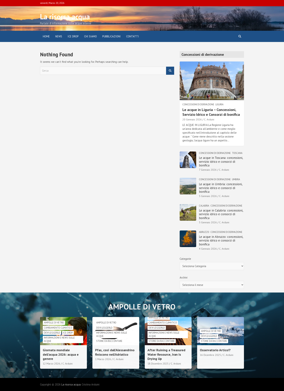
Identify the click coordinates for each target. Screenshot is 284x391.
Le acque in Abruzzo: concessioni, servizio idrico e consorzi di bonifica (221, 240)
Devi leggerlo (52, 332)
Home (46, 36)
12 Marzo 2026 (51, 363)
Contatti (132, 36)
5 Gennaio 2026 (208, 196)
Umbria (236, 179)
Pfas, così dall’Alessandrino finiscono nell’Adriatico (114, 352)
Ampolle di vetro (54, 322)
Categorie (185, 258)
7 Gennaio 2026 (208, 169)
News (58, 36)
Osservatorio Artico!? (215, 350)
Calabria (204, 205)
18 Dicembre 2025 (158, 363)
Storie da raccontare (109, 341)
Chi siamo (90, 36)
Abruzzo (204, 232)
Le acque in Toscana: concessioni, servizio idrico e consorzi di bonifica (221, 161)
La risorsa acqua (65, 16)
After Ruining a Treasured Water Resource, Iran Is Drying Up (166, 354)
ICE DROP (73, 36)
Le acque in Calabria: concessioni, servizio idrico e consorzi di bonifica (221, 214)
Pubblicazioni (111, 36)
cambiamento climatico (58, 327)
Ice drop (68, 332)
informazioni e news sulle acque (59, 339)
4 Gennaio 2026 (208, 248)
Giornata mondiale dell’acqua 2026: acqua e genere (61, 354)
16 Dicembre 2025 (210, 355)
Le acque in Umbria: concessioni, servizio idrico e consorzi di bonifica (220, 188)
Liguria (219, 104)
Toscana (237, 153)
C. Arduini (209, 119)
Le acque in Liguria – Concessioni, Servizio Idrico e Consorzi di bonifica (211, 112)
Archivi (183, 277)
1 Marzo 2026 (103, 359)
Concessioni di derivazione (198, 104)
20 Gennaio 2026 (192, 119)
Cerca (170, 71)
